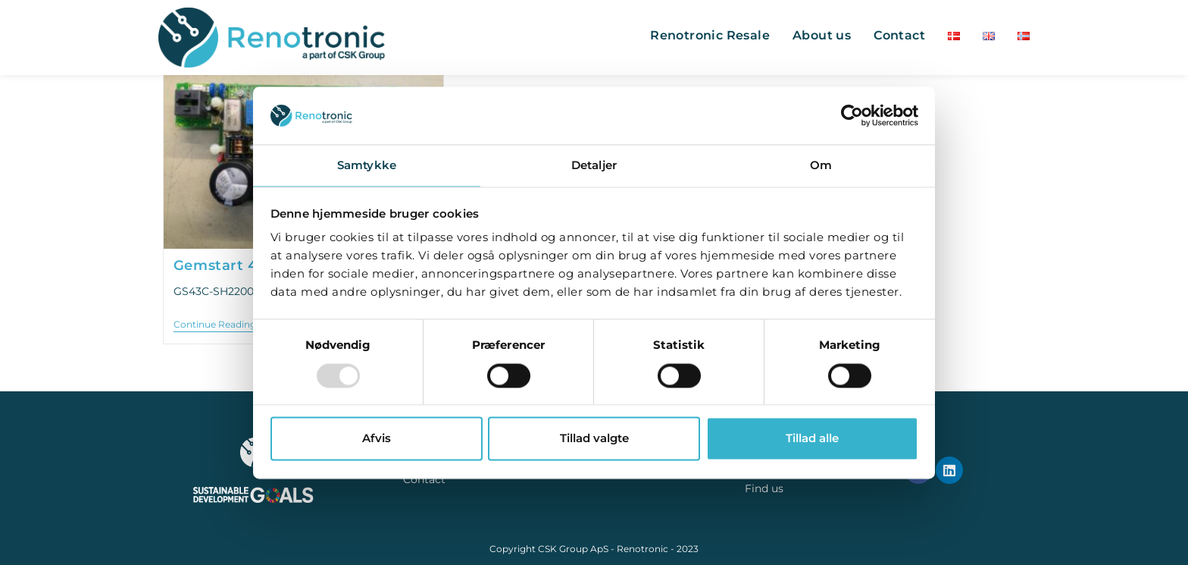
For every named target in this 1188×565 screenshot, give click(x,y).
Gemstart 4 (216, 265)
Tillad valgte (594, 439)
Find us (764, 488)
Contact (424, 479)
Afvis (376, 439)
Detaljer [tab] (594, 166)
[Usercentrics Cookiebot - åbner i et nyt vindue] (852, 115)
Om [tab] (821, 166)
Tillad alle (812, 439)
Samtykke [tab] (366, 166)
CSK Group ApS (573, 548)
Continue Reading (220, 324)
